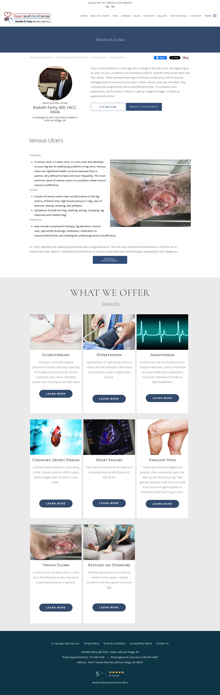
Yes (107, 6)
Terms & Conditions (114, 643)
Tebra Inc (74, 643)
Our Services (99, 57)
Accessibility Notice (141, 643)
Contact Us (162, 643)
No (113, 6)
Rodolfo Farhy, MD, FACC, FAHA (72, 57)
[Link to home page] (26, 18)
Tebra (125, 682)
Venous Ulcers (117, 57)
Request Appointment (143, 106)
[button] (215, 16)
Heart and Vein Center (40, 57)
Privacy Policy (91, 643)
